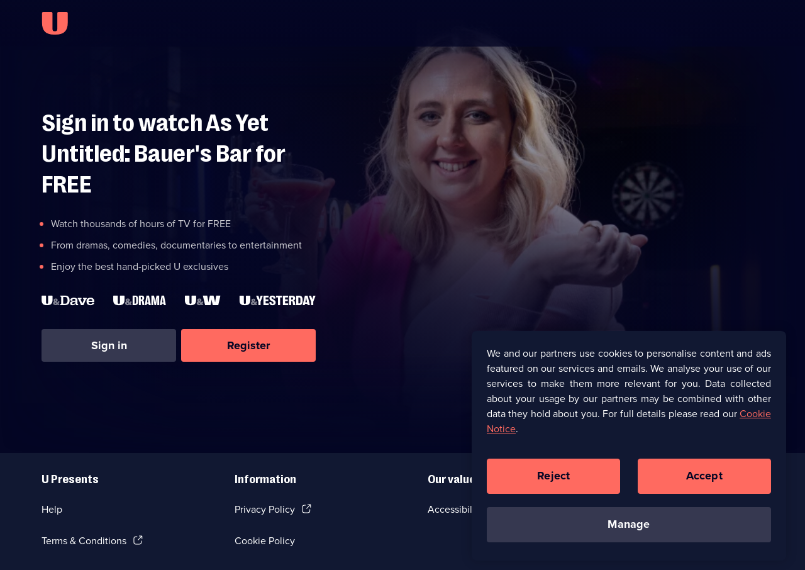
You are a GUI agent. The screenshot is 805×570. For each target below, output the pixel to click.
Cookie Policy (265, 541)
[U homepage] (55, 23)
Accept (704, 479)
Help (52, 509)
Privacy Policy (265, 509)
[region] (629, 448)
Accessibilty (454, 509)
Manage (629, 528)
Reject (553, 479)
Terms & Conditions (84, 541)
